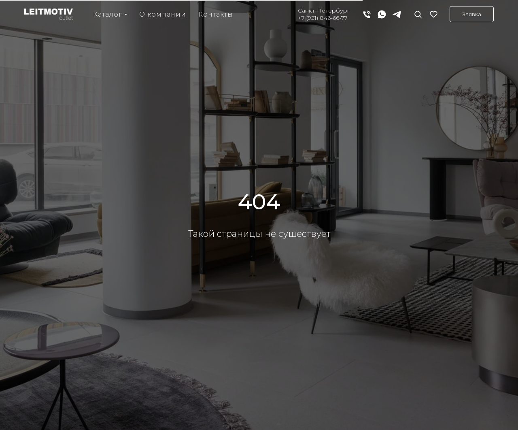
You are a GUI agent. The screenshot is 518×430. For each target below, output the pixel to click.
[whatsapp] (382, 14)
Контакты (215, 14)
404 (259, 202)
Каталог (107, 14)
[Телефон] (367, 14)
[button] (418, 14)
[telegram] (397, 14)
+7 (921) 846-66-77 (323, 17)
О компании (162, 14)
